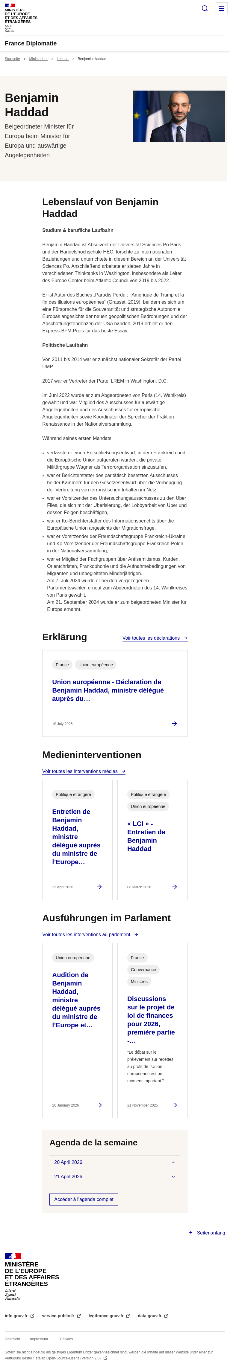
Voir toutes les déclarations (151, 638)
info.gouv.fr (17, 1315)
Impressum (39, 1339)
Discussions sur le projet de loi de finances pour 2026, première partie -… (151, 1019)
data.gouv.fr (150, 1315)
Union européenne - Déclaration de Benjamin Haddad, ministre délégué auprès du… (108, 690)
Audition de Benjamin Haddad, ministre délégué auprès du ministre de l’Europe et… (76, 1000)
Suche (205, 8)
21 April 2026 (68, 1176)
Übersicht (12, 1339)
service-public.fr (58, 1315)
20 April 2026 (68, 1162)
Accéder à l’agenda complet (83, 1199)
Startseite (12, 59)
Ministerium (38, 59)
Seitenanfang (210, 1232)
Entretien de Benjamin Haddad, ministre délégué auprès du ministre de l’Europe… (76, 837)
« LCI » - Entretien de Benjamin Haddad (146, 836)
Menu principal (222, 8)
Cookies (66, 1339)
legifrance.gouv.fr (107, 1315)
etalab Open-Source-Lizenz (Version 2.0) (69, 1358)
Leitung (62, 59)
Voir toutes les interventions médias (80, 771)
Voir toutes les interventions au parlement (86, 934)
